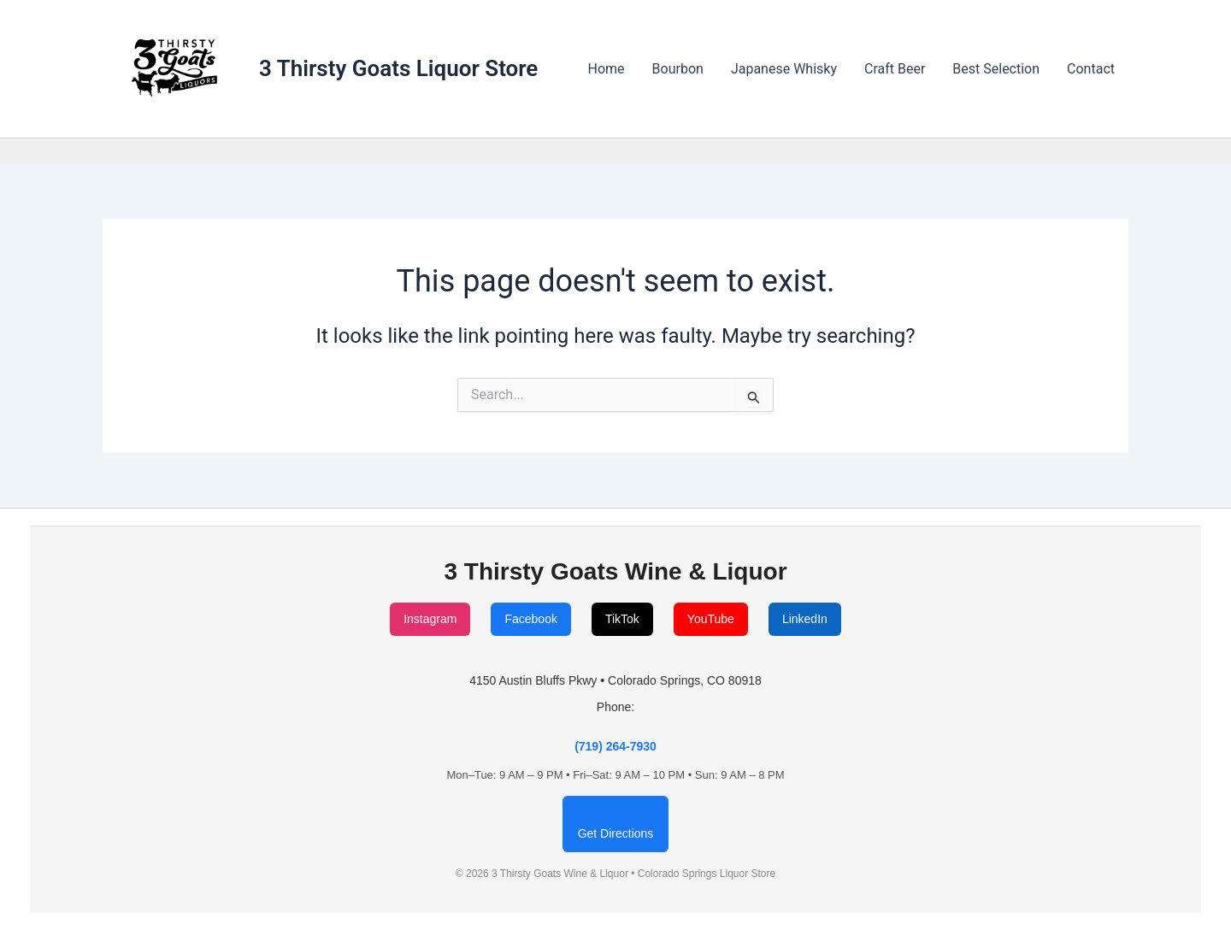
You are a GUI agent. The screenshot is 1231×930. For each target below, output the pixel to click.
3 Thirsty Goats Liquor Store (398, 68)
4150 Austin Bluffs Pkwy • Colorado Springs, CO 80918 (615, 680)
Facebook (530, 619)
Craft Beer (894, 69)
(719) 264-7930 (615, 746)
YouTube (710, 619)
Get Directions (616, 833)
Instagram (429, 619)
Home (606, 69)
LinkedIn (805, 619)
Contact (1091, 69)
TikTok (622, 619)
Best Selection (996, 69)
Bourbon (678, 69)
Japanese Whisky (784, 69)
